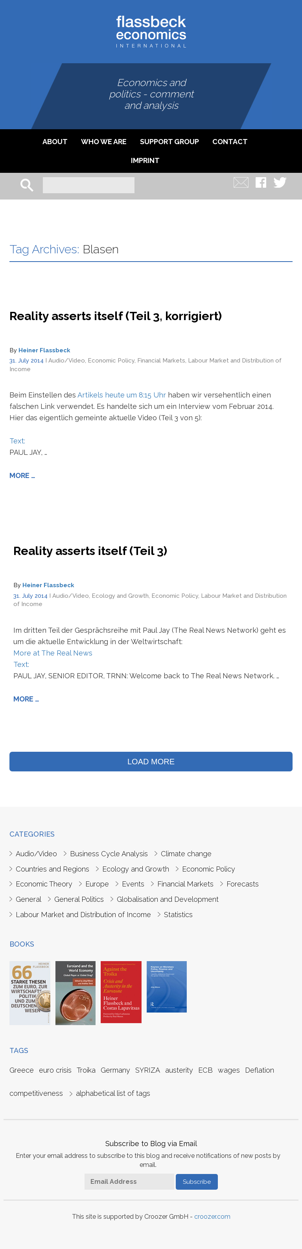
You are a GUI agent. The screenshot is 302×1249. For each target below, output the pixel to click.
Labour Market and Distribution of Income (83, 914)
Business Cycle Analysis (109, 854)
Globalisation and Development (168, 899)
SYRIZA (147, 1070)
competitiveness (36, 1093)
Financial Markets (161, 360)
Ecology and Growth (120, 595)
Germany (115, 1070)
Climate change (186, 854)
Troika (86, 1070)
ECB (205, 1070)
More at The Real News (52, 653)
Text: (17, 441)
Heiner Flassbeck (44, 350)
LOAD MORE (151, 761)
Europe (97, 884)
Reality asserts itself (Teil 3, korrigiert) (115, 316)
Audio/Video (66, 360)
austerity (179, 1070)
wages (229, 1070)
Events (133, 884)
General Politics (79, 899)
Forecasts (242, 884)
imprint (145, 160)
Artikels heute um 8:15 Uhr (121, 395)
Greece (21, 1070)
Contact (230, 141)
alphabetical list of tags (113, 1093)
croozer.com (212, 1216)
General (28, 899)
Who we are (104, 141)
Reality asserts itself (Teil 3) (90, 551)
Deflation (259, 1070)
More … (22, 475)
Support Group (169, 141)
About (55, 141)
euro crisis (55, 1070)
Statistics (178, 914)
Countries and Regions (52, 869)
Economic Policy (111, 360)
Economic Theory (44, 884)
